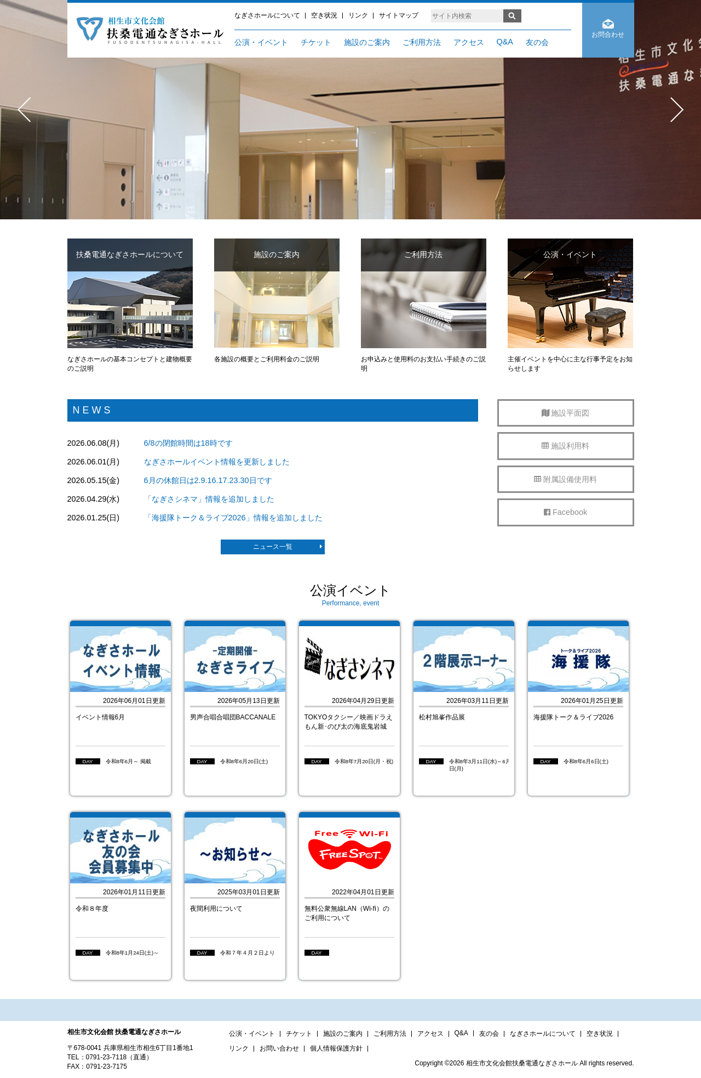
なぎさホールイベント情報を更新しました (217, 461)
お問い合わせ (279, 1048)
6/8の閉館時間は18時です (188, 443)
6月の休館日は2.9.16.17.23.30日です (208, 480)
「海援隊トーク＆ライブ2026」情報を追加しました (233, 517)
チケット (316, 42)
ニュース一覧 (287, 547)
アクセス (468, 42)
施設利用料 (565, 445)
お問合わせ (607, 34)
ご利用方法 (422, 42)
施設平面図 (566, 412)
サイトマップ (398, 15)
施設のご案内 (367, 42)
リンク (358, 15)
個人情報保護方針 (336, 1048)
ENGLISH (550, 16)
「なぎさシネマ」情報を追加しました (209, 499)
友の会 (537, 42)
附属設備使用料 (565, 479)
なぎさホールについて (267, 15)
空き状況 (324, 15)
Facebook (565, 512)
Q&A (505, 41)
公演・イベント (261, 42)
